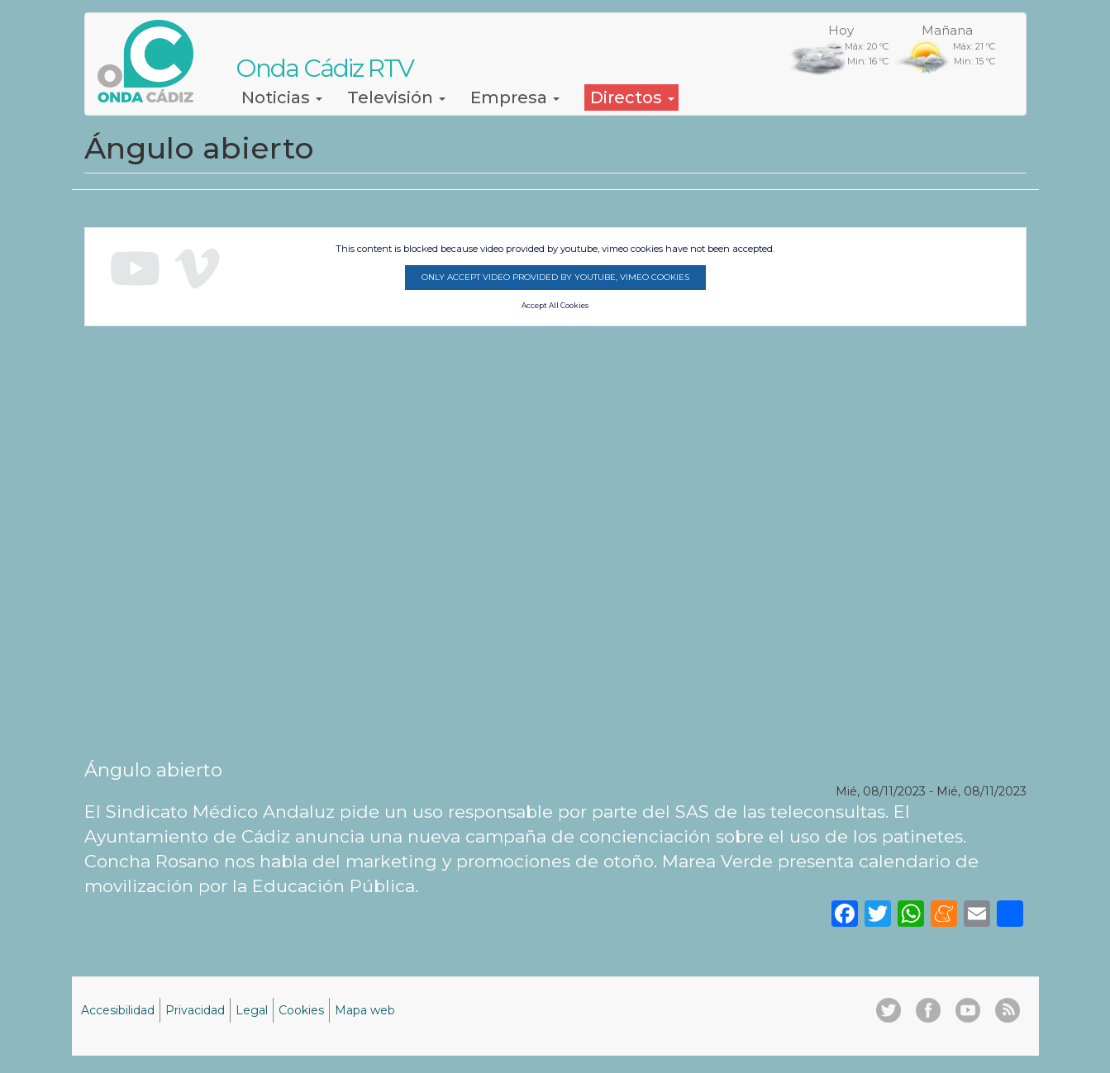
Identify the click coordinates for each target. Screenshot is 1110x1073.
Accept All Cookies (555, 305)
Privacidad (195, 1010)
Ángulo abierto (153, 769)
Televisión (396, 97)
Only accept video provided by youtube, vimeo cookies (555, 277)
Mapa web (365, 1010)
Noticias (281, 97)
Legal (252, 1010)
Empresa (515, 97)
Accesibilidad (118, 1010)
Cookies (301, 1010)
